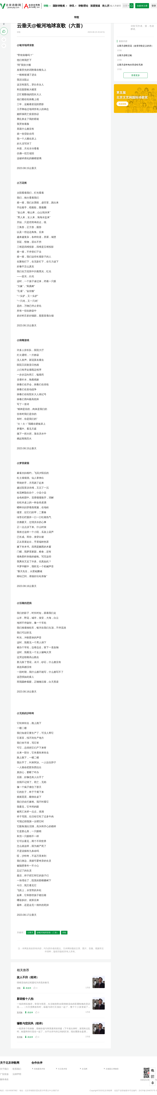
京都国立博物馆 (111, 1069)
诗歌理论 (83, 5)
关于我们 (4, 1069)
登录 (154, 5)
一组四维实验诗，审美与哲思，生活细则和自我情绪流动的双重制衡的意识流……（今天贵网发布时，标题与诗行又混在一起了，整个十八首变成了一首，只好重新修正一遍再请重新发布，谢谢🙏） (53, 1006)
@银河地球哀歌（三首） (48, 932)
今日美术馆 (61, 1069)
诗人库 (105, 5)
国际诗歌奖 (60, 5)
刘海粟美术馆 (38, 1069)
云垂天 (30, 932)
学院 (76, 17)
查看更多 (135, 75)
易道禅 (27, 987)
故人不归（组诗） (28, 977)
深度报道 (95, 5)
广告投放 (4, 1074)
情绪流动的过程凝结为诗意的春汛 (33, 982)
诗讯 (72, 5)
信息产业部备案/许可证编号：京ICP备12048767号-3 (135, 1090)
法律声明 (17, 1074)
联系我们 (17, 1069)
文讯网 (83, 1069)
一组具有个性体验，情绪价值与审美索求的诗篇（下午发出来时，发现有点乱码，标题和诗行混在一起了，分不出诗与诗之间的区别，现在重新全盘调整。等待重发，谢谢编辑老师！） (53, 1030)
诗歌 (47, 5)
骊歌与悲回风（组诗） (30, 1023)
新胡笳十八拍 (25, 998)
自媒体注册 (142, 5)
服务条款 (4, 1079)
